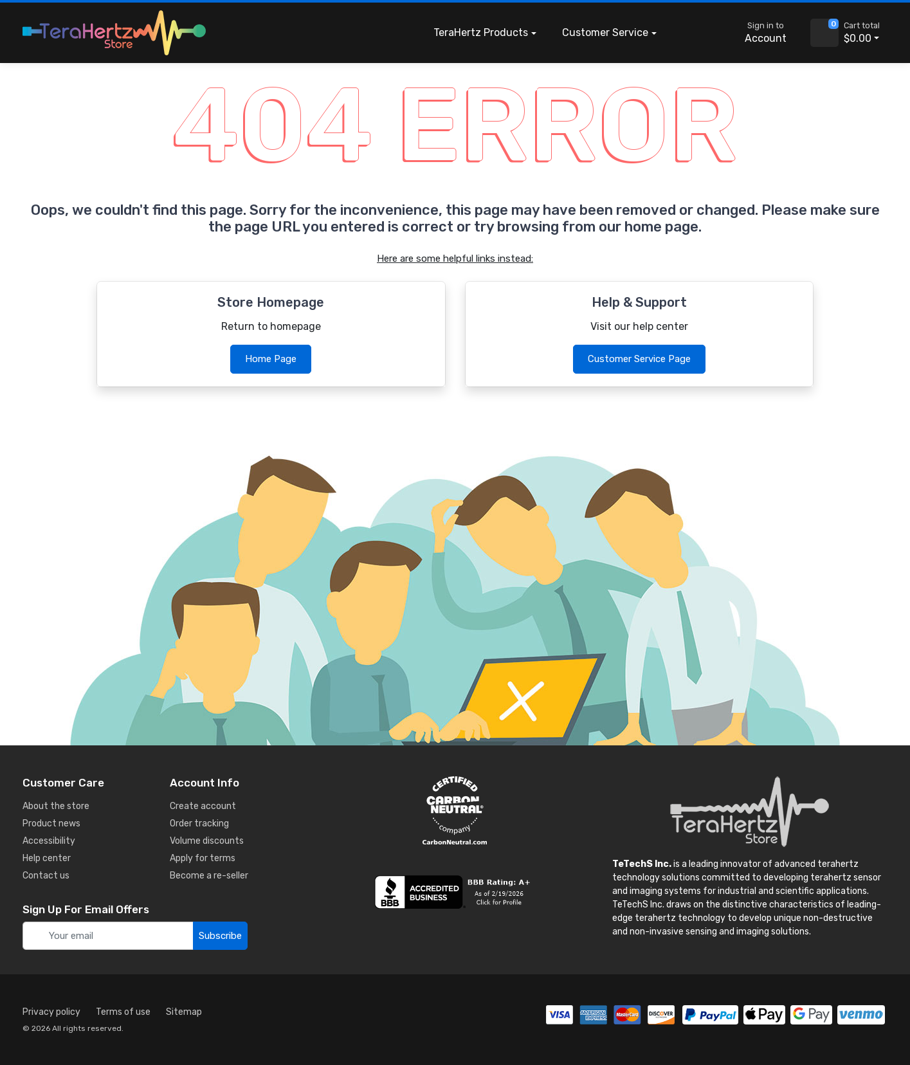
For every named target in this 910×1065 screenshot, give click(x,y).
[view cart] (824, 33)
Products (480, 33)
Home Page (270, 359)
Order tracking (199, 823)
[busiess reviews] (454, 892)
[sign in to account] (756, 33)
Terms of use (123, 1011)
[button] (689, 33)
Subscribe (220, 936)
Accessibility (49, 840)
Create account (203, 806)
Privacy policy (51, 1011)
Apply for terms (202, 858)
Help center (47, 858)
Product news (51, 823)
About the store (56, 806)
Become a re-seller (209, 875)
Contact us (46, 875)
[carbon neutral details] (454, 810)
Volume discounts (207, 840)
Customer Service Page (639, 359)
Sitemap (184, 1011)
